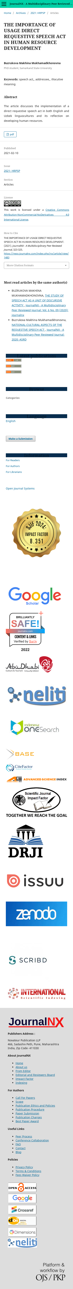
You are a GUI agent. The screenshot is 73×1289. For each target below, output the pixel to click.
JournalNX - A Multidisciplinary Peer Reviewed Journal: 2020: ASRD (38, 334)
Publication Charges (29, 1117)
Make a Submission (21, 438)
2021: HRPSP (38, 13)
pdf (11, 134)
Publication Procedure (30, 1109)
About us (21, 1067)
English (11, 421)
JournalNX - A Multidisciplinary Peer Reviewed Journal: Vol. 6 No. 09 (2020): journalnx (40, 310)
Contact (21, 1148)
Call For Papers (25, 1098)
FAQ (18, 1144)
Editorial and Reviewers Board (35, 1075)
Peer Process (24, 1136)
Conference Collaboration (32, 1140)
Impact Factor (24, 1079)
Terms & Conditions (28, 1171)
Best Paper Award (27, 1121)
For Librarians (14, 472)
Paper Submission (27, 1113)
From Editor (23, 1071)
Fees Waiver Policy (27, 1175)
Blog (18, 1152)
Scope (19, 1101)
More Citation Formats (20, 265)
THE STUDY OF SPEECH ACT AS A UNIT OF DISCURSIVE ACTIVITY (38, 300)
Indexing (21, 1083)
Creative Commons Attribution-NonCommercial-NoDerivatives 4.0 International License (36, 214)
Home (7, 13)
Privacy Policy (24, 1167)
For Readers (13, 460)
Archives (21, 13)
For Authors (13, 466)
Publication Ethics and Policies (35, 1105)
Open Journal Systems (20, 488)
